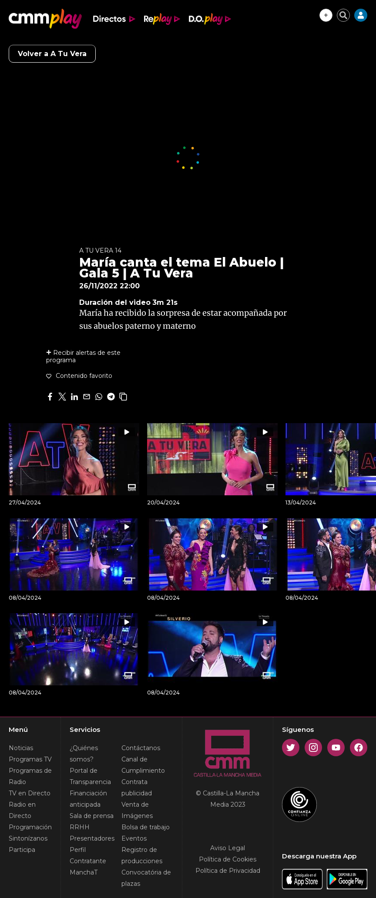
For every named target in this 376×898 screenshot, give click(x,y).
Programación (30, 827)
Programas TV (30, 759)
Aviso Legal (227, 848)
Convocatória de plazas (146, 878)
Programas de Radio (30, 776)
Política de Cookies (227, 859)
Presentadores (92, 838)
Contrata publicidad (136, 787)
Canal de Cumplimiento (143, 764)
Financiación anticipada (88, 798)
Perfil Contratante (88, 855)
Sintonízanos (28, 838)
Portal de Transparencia (90, 776)
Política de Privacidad (227, 871)
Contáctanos (140, 748)
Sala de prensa (92, 816)
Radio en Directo (22, 810)
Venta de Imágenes (137, 810)
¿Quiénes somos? (84, 753)
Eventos (134, 838)
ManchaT (83, 872)
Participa (22, 850)
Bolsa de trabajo (145, 827)
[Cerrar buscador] (343, 15)
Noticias (21, 748)
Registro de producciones (141, 855)
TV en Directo (29, 793)
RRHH (80, 827)
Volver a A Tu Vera (52, 54)
